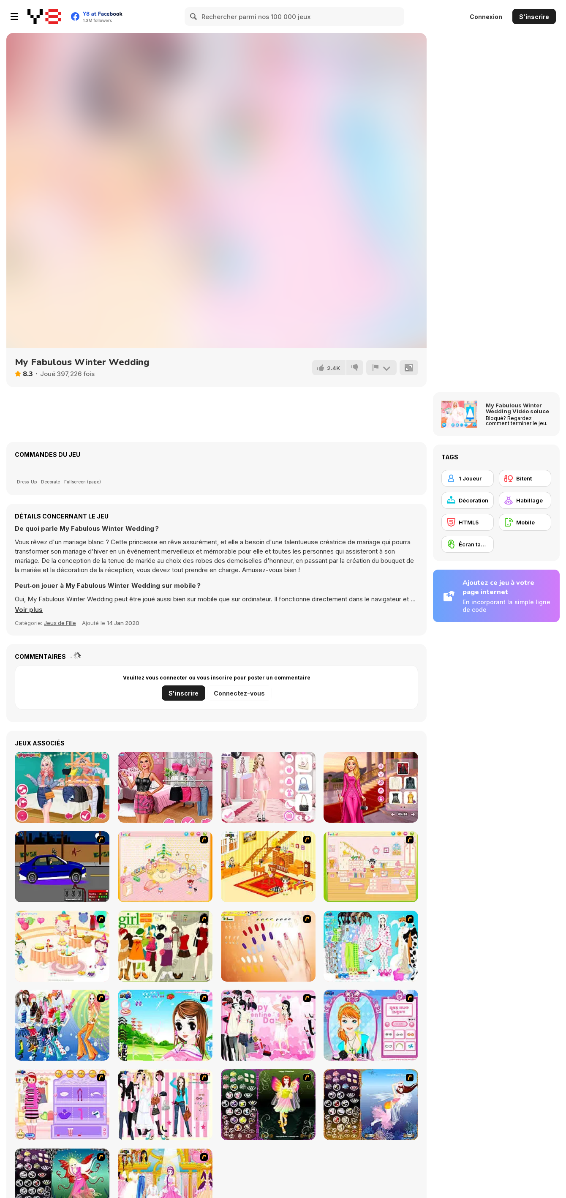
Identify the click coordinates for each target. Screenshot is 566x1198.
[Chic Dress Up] (165, 1104)
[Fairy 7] (371, 1104)
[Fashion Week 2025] (268, 787)
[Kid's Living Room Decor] (268, 866)
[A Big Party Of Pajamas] (371, 946)
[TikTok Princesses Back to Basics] (62, 787)
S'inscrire (534, 16)
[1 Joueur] (467, 478)
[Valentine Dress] (268, 1025)
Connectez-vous (239, 693)
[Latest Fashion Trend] (62, 1025)
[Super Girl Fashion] (165, 946)
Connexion (486, 16)
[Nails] (268, 946)
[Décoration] (467, 500)
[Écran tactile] (467, 544)
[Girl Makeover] (62, 1104)
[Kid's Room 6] (371, 866)
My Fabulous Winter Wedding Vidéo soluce (517, 408)
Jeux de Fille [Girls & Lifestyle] (60, 622)
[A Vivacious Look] (165, 1025)
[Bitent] (525, 478)
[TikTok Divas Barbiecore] (165, 787)
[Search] (194, 16)
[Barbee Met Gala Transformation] (371, 787)
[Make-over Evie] (371, 1025)
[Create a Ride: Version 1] (62, 866)
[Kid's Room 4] (165, 866)
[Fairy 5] (268, 1104)
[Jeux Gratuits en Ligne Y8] (44, 16)
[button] (29, 609)
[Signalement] (381, 367)
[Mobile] (525, 522)
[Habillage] (525, 500)
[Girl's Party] (62, 946)
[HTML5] (467, 522)
